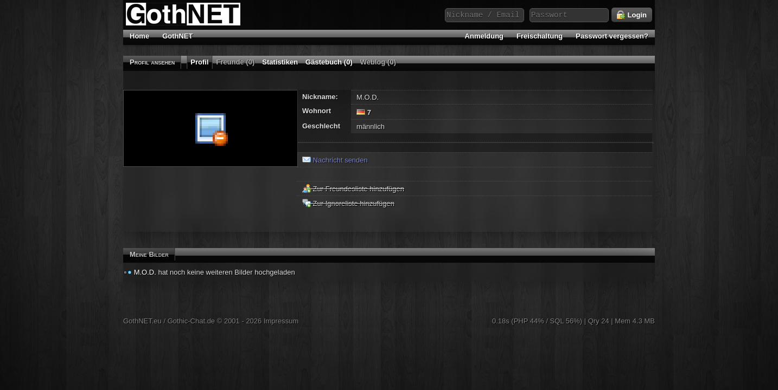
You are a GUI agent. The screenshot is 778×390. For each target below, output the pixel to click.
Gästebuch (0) (329, 62)
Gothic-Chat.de (191, 321)
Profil (199, 62)
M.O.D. (145, 272)
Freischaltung (539, 36)
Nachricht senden (335, 160)
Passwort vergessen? (612, 36)
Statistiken (280, 62)
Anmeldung (484, 36)
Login (632, 15)
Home (139, 36)
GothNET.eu (142, 321)
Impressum (281, 321)
